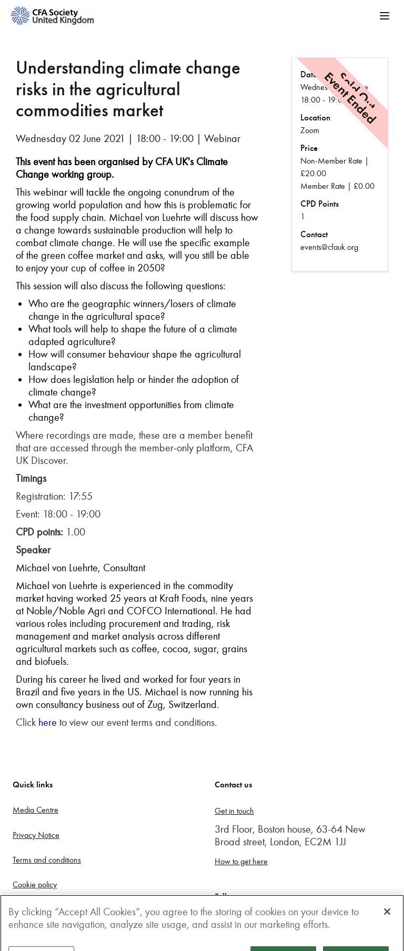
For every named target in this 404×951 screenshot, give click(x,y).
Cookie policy (35, 884)
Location (315, 117)
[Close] (387, 917)
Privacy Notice (36, 835)
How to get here (241, 861)
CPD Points (319, 203)
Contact (314, 234)
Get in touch (234, 811)
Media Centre (35, 810)
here (47, 722)
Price (309, 148)
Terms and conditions (47, 860)
